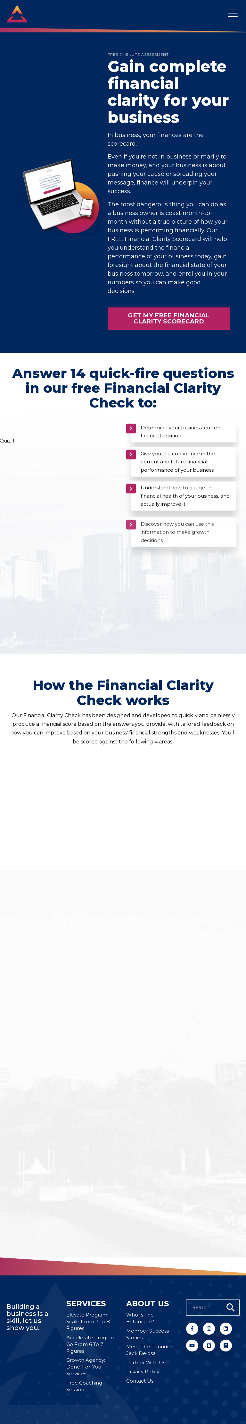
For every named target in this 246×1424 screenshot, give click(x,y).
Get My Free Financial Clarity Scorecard (168, 334)
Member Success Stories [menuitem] (147, 1334)
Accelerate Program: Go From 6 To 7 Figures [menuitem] (91, 1344)
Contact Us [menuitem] (139, 1381)
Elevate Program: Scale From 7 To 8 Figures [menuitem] (88, 1321)
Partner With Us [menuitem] (145, 1363)
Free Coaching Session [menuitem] (84, 1386)
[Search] (213, 1308)
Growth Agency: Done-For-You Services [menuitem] (85, 1367)
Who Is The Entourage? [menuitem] (140, 1318)
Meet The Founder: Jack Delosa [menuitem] (149, 1349)
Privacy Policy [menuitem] (142, 1371)
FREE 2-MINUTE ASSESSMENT (138, 54)
